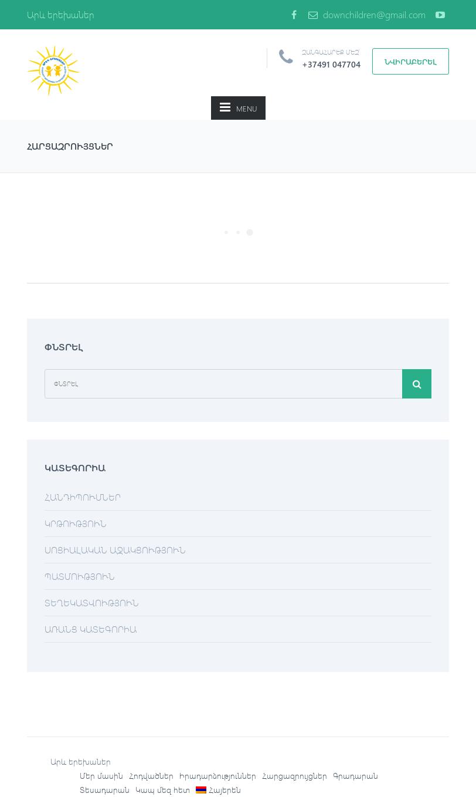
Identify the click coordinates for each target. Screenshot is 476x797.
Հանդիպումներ (83, 497)
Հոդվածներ (151, 775)
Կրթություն (76, 523)
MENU (238, 107)
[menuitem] (218, 790)
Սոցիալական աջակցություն (115, 549)
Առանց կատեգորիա (91, 629)
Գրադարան (355, 775)
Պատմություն (80, 576)
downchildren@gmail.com (367, 14)
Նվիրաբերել (411, 61)
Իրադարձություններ (217, 775)
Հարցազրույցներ (294, 775)
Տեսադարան (105, 789)
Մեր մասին (101, 775)
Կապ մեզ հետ (162, 789)
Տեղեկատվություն (92, 602)
